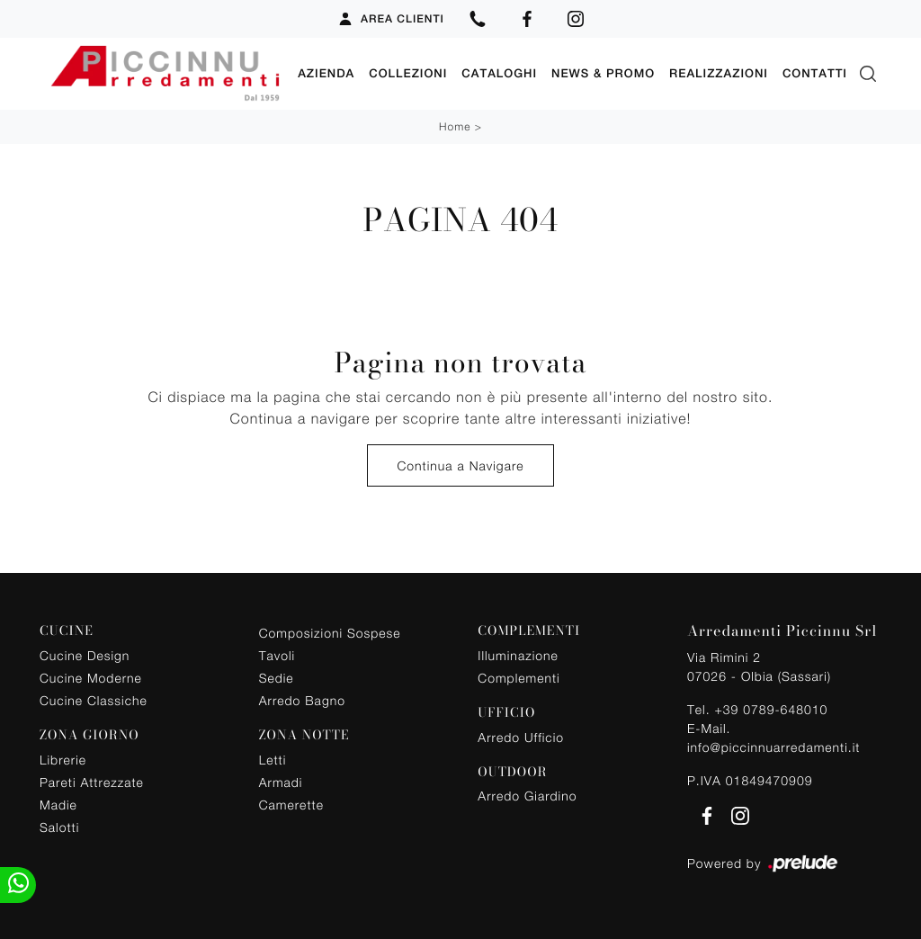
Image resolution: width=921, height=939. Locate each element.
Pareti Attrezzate (92, 782)
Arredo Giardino (527, 795)
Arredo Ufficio (521, 737)
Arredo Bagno (302, 700)
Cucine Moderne (91, 677)
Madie (58, 804)
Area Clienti (390, 19)
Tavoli (277, 655)
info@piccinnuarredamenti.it (773, 747)
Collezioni (408, 73)
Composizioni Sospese (330, 632)
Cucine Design (85, 655)
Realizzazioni (718, 73)
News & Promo (603, 73)
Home (454, 126)
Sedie (276, 677)
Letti (273, 759)
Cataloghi (499, 73)
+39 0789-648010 (770, 709)
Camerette (291, 804)
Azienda (326, 73)
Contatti (814, 73)
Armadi (281, 782)
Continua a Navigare (460, 465)
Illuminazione (518, 655)
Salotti (59, 827)
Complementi (518, 677)
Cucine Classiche (94, 700)
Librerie (63, 759)
